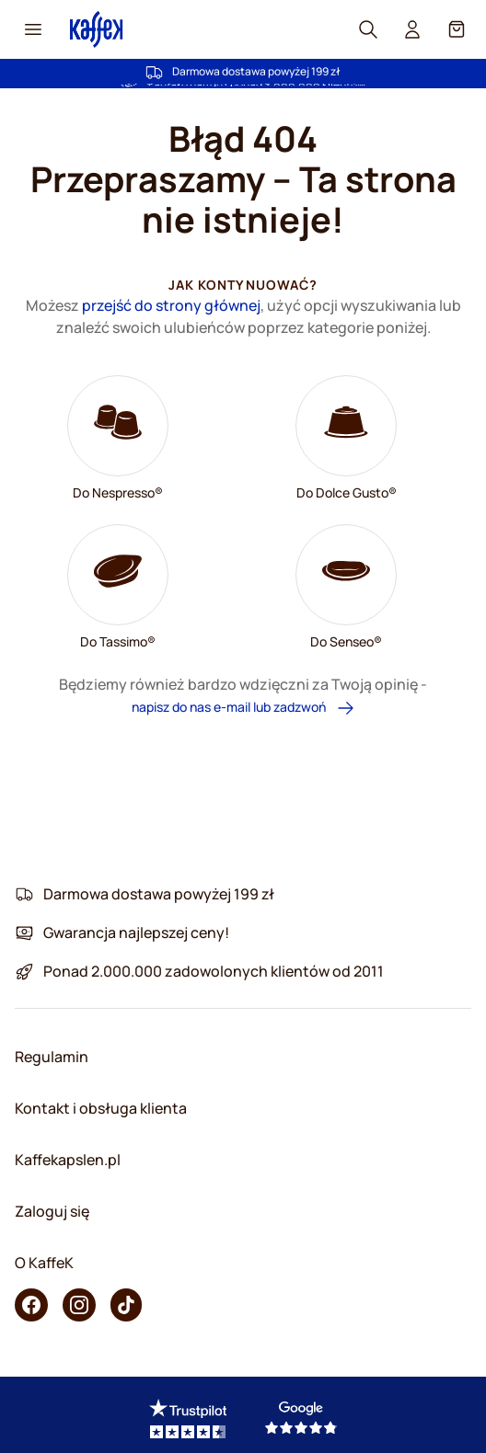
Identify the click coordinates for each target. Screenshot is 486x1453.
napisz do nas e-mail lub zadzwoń (243, 707)
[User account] (412, 29)
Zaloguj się (52, 1211)
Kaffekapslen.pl (68, 1160)
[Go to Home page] (96, 29)
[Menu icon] (33, 29)
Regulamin (51, 1057)
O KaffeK (44, 1263)
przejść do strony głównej (171, 305)
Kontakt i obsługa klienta (101, 1108)
